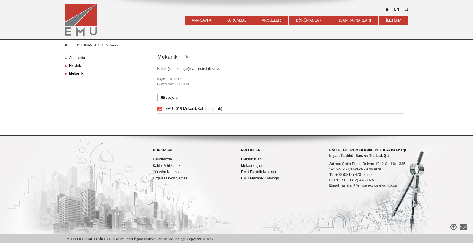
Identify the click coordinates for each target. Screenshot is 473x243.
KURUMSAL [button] (237, 20)
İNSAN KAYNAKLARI (354, 20)
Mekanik (112, 45)
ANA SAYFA (201, 20)
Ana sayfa (77, 58)
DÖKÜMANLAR (87, 45)
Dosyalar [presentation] (170, 97)
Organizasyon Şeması (171, 178)
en (396, 9)
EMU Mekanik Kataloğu (260, 178)
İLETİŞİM (393, 20)
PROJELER (251, 150)
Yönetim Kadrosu (167, 172)
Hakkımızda (162, 159)
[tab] (189, 98)
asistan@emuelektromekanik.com (369, 185)
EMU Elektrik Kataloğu (259, 172)
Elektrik (75, 66)
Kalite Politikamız (166, 166)
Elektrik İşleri (251, 159)
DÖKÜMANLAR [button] (309, 20)
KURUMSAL (163, 150)
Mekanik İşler (251, 166)
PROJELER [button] (271, 20)
